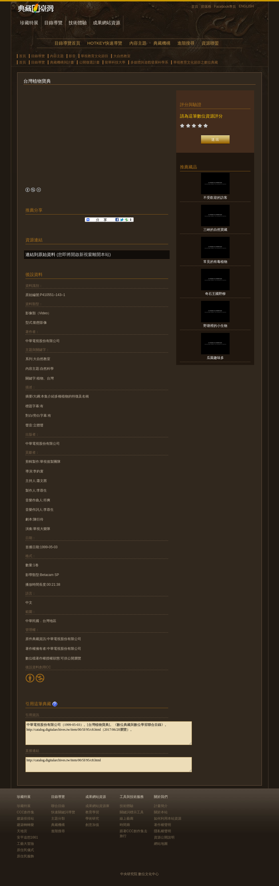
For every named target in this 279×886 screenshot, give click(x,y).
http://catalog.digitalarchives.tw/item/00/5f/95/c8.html (108, 764)
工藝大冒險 (25, 844)
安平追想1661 (27, 837)
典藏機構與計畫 (62, 62)
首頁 (194, 7)
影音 (72, 56)
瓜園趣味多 (215, 358)
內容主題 (137, 43)
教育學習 (92, 812)
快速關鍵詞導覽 (63, 812)
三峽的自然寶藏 (215, 230)
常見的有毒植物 (215, 262)
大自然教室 (122, 56)
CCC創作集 (26, 812)
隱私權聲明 (162, 831)
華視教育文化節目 (94, 56)
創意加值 (92, 825)
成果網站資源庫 (97, 806)
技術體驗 (78, 22)
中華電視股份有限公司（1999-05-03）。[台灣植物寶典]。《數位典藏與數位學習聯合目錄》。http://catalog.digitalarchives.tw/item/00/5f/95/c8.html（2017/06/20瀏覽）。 (108, 733)
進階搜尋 (185, 43)
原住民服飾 (25, 856)
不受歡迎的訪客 (215, 198)
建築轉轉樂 (25, 825)
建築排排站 (25, 819)
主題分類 (58, 819)
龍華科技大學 (115, 62)
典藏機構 (161, 43)
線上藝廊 (126, 819)
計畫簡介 (161, 806)
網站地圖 (161, 844)
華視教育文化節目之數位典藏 (195, 62)
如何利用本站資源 (167, 819)
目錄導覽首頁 (67, 43)
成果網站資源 (106, 22)
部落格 (206, 7)
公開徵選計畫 (89, 62)
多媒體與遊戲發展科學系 (149, 62)
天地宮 (22, 831)
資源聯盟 (210, 43)
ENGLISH (246, 6)
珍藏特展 (29, 22)
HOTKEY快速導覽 (104, 43)
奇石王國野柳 (215, 294)
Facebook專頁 (225, 7)
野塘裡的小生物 (215, 326)
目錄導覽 (53, 22)
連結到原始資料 (40, 254)
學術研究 (92, 819)
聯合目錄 (58, 806)
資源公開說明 (164, 837)
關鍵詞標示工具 (132, 812)
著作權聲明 (162, 825)
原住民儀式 (25, 850)
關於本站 (161, 812)
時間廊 (125, 825)
